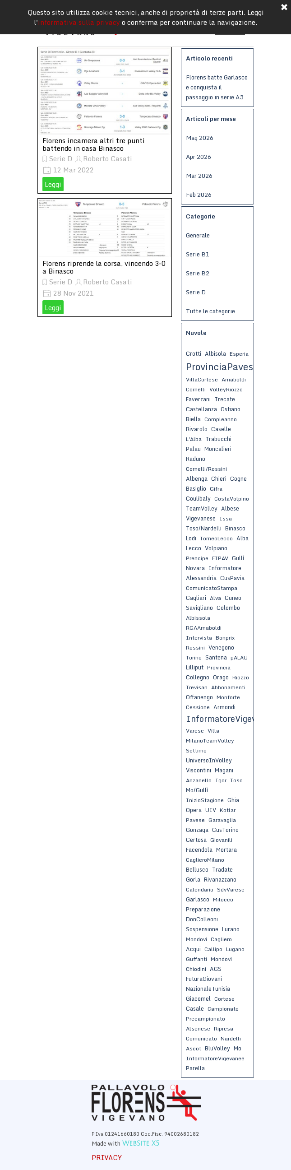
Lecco (193, 547)
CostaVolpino (231, 498)
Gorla (193, 879)
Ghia (233, 799)
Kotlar (228, 810)
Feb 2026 (199, 195)
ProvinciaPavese (222, 366)
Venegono (221, 647)
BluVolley (217, 1048)
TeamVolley (201, 508)
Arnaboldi (234, 379)
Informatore (224, 567)
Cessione (198, 707)
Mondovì (221, 959)
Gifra (216, 488)
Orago (221, 677)
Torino (194, 657)
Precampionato (205, 1018)
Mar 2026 (199, 176)
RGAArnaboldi (204, 627)
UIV (210, 809)
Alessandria (201, 577)
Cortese (224, 998)
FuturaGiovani (204, 978)
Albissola (198, 617)
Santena (216, 657)
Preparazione (203, 909)
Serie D (60, 158)
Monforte (228, 697)
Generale (198, 235)
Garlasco (197, 899)
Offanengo (199, 696)
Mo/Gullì (197, 789)
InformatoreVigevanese (232, 718)
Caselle (221, 428)
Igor (220, 780)
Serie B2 (197, 273)
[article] (104, 120)
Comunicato (201, 1038)
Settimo (196, 750)
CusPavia (232, 577)
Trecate (224, 399)
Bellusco (197, 869)
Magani (224, 770)
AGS (216, 968)
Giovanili (221, 840)
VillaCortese (202, 379)
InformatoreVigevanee (215, 1058)
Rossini (195, 647)
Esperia (239, 353)
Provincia (219, 667)
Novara (195, 567)
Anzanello (199, 780)
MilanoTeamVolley (210, 740)
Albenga (197, 478)
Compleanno (220, 419)
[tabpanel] (161, 1138)
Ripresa (223, 1028)
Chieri (218, 478)
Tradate (222, 869)
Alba (242, 538)
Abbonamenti (228, 687)
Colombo (228, 607)
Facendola (199, 849)
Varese (195, 730)
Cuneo (233, 597)
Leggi (53, 184)
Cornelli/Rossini (206, 468)
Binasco (235, 528)
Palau (193, 448)
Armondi (224, 706)
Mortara (226, 849)
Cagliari (196, 597)
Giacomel (198, 998)
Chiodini (196, 969)
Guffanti (196, 959)
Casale (195, 1008)
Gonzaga (197, 829)
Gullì (238, 557)
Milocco (223, 899)
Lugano (235, 949)
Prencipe (197, 558)
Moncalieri (217, 448)
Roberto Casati (107, 158)
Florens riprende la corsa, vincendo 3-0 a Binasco (104, 267)
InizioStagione (205, 800)
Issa (225, 518)
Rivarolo (197, 428)
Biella (193, 418)
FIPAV (220, 558)
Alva (215, 598)
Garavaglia (222, 820)
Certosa (196, 839)
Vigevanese (201, 518)
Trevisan (197, 687)
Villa (213, 730)
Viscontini (198, 770)
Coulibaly (198, 498)
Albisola (215, 353)
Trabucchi (218, 438)
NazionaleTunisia (208, 988)
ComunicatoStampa (211, 588)
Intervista (199, 637)
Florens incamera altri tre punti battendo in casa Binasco (93, 144)
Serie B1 (197, 254)
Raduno (195, 458)
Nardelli (231, 1038)
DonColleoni (202, 919)
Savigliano (199, 607)
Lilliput (194, 667)
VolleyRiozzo (226, 389)
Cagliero (221, 939)
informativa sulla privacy (79, 15)
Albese (230, 508)
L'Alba (194, 439)
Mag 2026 (199, 138)
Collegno (197, 677)
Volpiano (216, 547)
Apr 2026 (198, 157)
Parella (195, 1067)
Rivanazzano (220, 879)
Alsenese (198, 1028)
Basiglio (196, 488)
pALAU (239, 657)
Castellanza (201, 408)
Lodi (191, 538)
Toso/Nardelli (204, 528)
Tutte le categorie (210, 311)
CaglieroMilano (205, 859)
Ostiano (230, 408)
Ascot (193, 1048)
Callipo (213, 949)
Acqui (193, 948)
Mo (237, 1048)
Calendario (199, 889)
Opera (194, 809)
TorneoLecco (216, 538)
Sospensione (202, 928)
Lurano (231, 928)
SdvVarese (231, 889)
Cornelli (196, 389)
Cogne (238, 478)
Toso (236, 780)
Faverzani (198, 399)
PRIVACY (107, 1157)
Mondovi (196, 939)
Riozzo (240, 677)
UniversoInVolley (209, 760)
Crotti (193, 353)
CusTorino (225, 829)
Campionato (223, 1008)
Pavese (195, 820)
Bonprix (225, 637)
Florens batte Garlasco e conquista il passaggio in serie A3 (217, 87)
